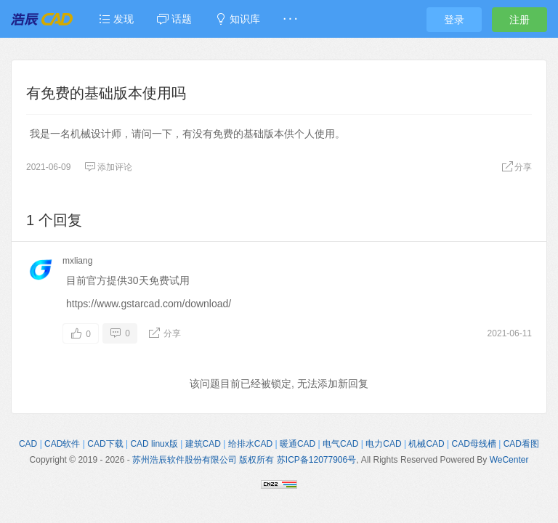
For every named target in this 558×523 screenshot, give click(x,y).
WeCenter (509, 460)
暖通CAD (297, 444)
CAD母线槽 (474, 444)
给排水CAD (250, 444)
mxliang (77, 261)
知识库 (237, 19)
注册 (519, 19)
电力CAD (383, 444)
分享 (516, 167)
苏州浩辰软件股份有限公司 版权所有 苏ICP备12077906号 (244, 460)
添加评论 (108, 167)
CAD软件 (62, 444)
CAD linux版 (153, 444)
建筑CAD (203, 444)
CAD (28, 444)
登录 (454, 19)
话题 (174, 19)
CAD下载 (105, 444)
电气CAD (340, 444)
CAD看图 (521, 444)
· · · (290, 19)
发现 (116, 19)
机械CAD (426, 444)
